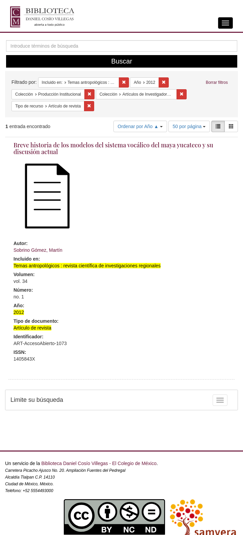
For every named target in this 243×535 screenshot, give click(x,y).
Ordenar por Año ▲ (140, 126)
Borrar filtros (217, 82)
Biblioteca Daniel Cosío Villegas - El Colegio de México (98, 463)
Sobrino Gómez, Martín (38, 250)
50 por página (189, 126)
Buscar (121, 61)
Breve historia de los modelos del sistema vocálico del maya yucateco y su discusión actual (113, 148)
